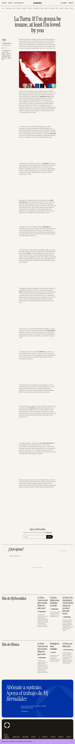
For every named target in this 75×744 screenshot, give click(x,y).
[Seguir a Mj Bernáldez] (11, 43)
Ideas (42, 8)
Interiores (47, 8)
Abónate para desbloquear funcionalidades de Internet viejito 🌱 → (18, 741)
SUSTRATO (61, 737)
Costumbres (8, 8)
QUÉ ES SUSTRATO (19, 3)
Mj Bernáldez (7, 43)
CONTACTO (45, 737)
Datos (13, 8)
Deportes (19, 8)
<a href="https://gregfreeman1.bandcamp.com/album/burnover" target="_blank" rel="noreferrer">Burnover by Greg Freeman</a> (37, 344)
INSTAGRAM (25, 737)
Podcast (72, 8)
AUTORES (4, 3)
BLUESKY (33, 737)
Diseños (24, 8)
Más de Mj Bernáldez (14, 598)
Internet (52, 8)
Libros (57, 8)
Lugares (62, 8)
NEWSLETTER (16, 737)
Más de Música (10, 644)
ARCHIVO (10, 3)
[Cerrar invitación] (71, 741)
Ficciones (29, 8)
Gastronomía (36, 8)
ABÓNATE (70, 3)
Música (66, 8)
